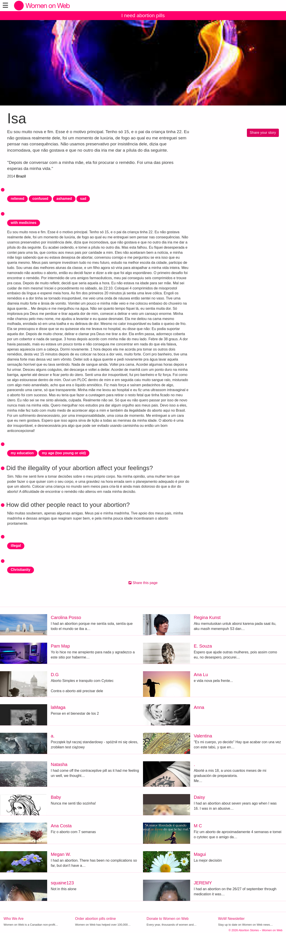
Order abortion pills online (95, 919)
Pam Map (60, 646)
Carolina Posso (66, 617)
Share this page (143, 583)
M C (198, 825)
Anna (199, 707)
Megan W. (61, 854)
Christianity (20, 570)
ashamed (64, 198)
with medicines (23, 223)
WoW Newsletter (231, 919)
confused (40, 198)
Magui (200, 854)
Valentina (203, 735)
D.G (55, 674)
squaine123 (62, 882)
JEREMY (203, 882)
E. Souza (203, 646)
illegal (16, 545)
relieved (17, 198)
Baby (56, 797)
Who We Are (14, 919)
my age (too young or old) (64, 453)
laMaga (58, 707)
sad (83, 198)
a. (53, 735)
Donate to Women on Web (168, 919)
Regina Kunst (207, 617)
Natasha (59, 764)
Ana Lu (201, 674)
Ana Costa (61, 825)
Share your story (263, 132)
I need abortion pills (143, 15)
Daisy (199, 797)
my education (22, 453)
